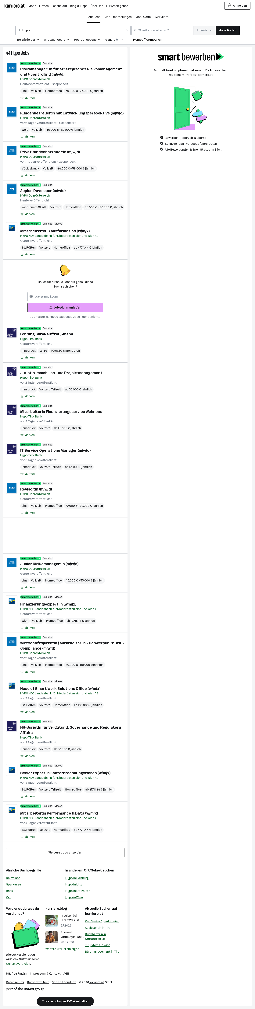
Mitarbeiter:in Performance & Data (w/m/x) (59, 813)
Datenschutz (15, 982)
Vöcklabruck (30, 168)
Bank (9, 891)
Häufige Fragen (16, 973)
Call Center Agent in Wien (102, 921)
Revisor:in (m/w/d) (36, 489)
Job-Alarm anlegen (65, 307)
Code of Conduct (64, 982)
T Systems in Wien (97, 945)
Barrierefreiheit (38, 982)
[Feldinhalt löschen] (127, 30)
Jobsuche (93, 17)
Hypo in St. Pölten (77, 891)
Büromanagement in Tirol (102, 951)
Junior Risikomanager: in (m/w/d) (49, 564)
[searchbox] (65, 296)
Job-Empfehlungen (118, 17)
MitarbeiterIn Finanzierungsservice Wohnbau (61, 411)
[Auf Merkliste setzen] (27, 98)
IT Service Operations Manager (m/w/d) (55, 450)
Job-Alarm (143, 17)
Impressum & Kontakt (45, 973)
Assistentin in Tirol (98, 928)
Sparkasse (13, 884)
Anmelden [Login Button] (237, 5)
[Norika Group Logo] (25, 990)
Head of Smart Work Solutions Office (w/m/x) (60, 688)
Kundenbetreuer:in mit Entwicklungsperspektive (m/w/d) (72, 113)
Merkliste (161, 17)
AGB (66, 973)
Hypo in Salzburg (77, 878)
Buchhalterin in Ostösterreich (95, 936)
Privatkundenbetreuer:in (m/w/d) (50, 152)
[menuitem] (30, 40)
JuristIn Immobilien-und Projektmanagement (61, 373)
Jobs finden (227, 30)
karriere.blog (56, 908)
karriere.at (94, 914)
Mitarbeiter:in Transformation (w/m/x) (55, 231)
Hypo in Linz (73, 884)
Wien (25, 621)
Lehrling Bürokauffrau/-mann (46, 334)
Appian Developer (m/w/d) (43, 190)
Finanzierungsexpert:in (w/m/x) (48, 604)
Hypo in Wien (74, 897)
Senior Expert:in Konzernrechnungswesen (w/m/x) (65, 773)
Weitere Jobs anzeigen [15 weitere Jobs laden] (65, 852)
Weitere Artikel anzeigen (62, 949)
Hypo (15, 53)
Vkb (8, 897)
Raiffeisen (13, 878)
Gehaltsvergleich (18, 963)
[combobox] (73, 30)
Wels (25, 129)
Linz (24, 91)
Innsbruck (29, 350)
